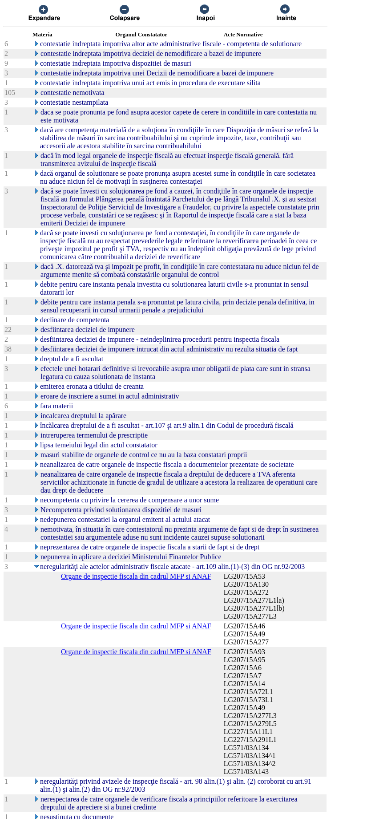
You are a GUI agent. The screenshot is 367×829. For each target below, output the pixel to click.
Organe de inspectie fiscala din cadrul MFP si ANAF (136, 576)
